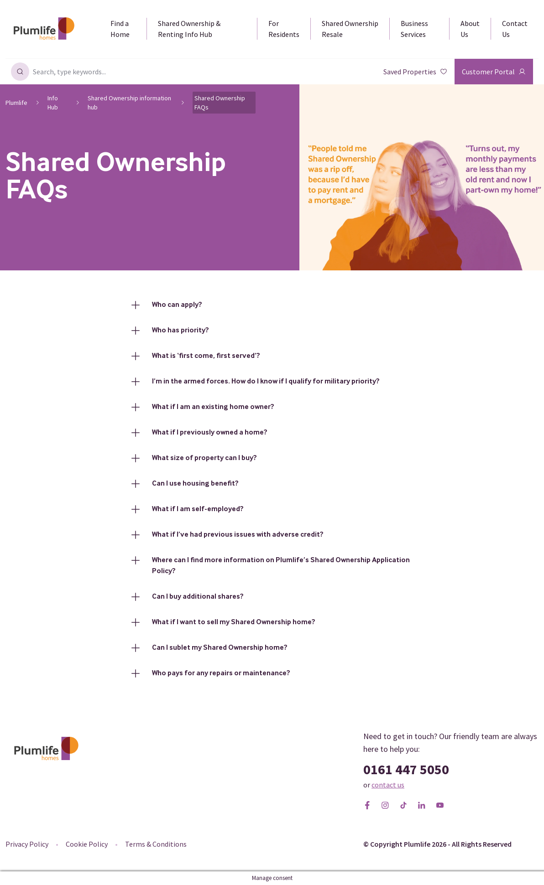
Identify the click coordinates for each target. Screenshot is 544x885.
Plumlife (16, 102)
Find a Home (120, 29)
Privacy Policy (26, 844)
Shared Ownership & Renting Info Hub (189, 29)
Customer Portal (494, 71)
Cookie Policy (87, 844)
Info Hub (52, 102)
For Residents (283, 29)
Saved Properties (415, 71)
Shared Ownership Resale (350, 29)
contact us (387, 784)
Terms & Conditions (156, 844)
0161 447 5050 (406, 769)
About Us (470, 29)
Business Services (414, 29)
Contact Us (515, 29)
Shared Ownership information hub (129, 102)
